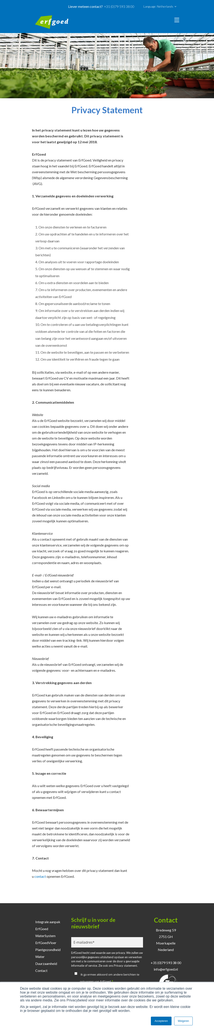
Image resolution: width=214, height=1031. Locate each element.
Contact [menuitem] (41, 970)
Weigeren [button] (183, 1021)
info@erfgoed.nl (166, 969)
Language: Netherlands (159, 6)
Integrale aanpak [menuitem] (47, 922)
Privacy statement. (126, 965)
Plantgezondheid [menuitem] (48, 950)
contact (40, 876)
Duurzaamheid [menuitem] (46, 963)
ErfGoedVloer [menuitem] (45, 943)
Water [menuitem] (40, 956)
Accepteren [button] (161, 1021)
